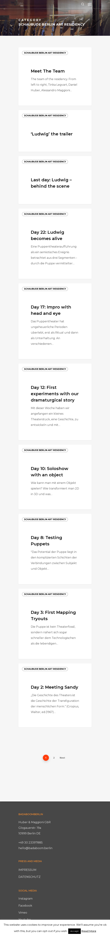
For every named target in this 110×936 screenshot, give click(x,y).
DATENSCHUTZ (29, 877)
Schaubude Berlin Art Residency (45, 53)
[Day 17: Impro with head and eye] (55, 321)
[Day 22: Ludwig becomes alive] (55, 243)
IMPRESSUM (27, 870)
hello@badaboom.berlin (35, 848)
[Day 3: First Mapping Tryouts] (55, 624)
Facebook (25, 905)
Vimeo (22, 912)
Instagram (25, 898)
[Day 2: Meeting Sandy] (55, 695)
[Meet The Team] (55, 76)
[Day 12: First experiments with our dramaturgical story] (55, 402)
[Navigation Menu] (90, 4)
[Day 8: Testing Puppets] (55, 549)
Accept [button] (74, 931)
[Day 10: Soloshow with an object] (55, 477)
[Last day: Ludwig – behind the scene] (55, 180)
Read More (88, 931)
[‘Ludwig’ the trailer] (55, 131)
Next (62, 757)
